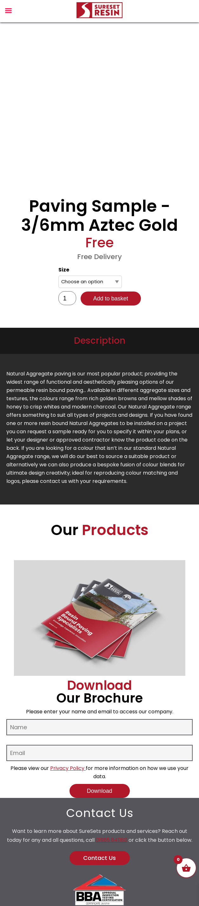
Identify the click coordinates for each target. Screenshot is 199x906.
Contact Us (99, 858)
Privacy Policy (68, 768)
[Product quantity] (67, 298)
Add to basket (110, 298)
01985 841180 (111, 840)
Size (63, 269)
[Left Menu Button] (8, 12)
